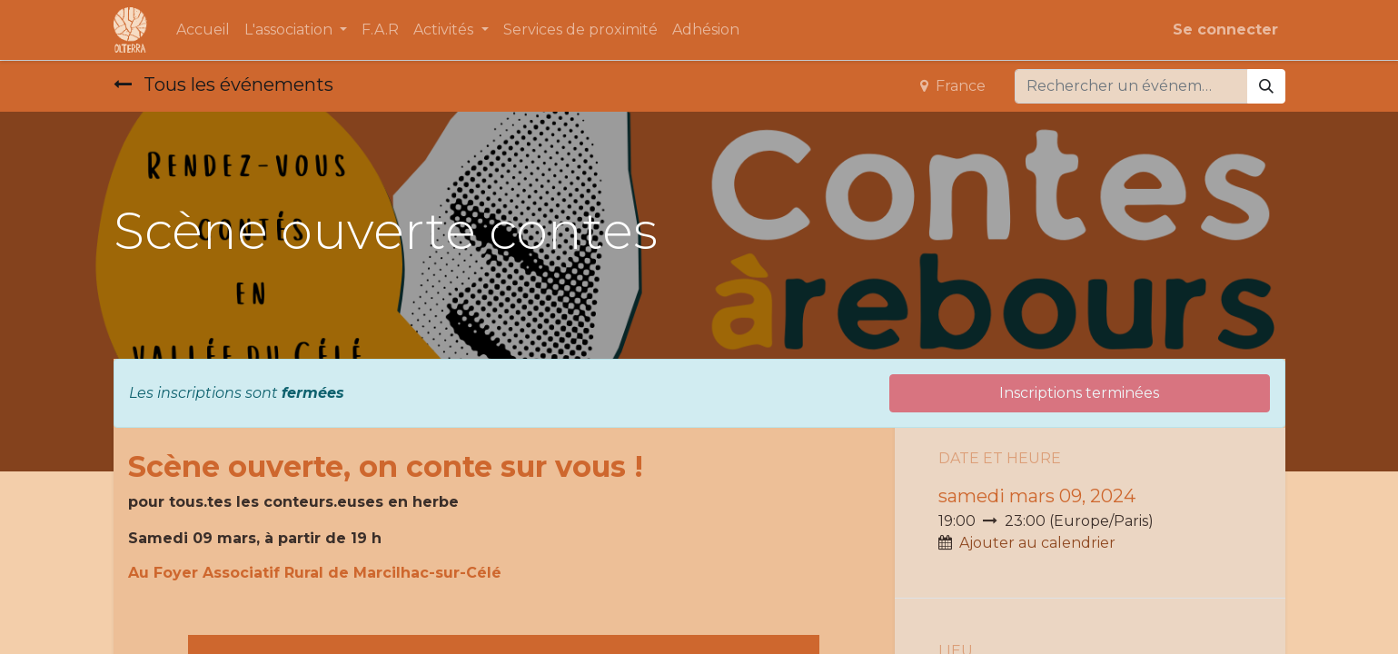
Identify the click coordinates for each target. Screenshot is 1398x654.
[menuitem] (203, 30)
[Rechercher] (1266, 86)
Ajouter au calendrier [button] (1037, 542)
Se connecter (1225, 29)
